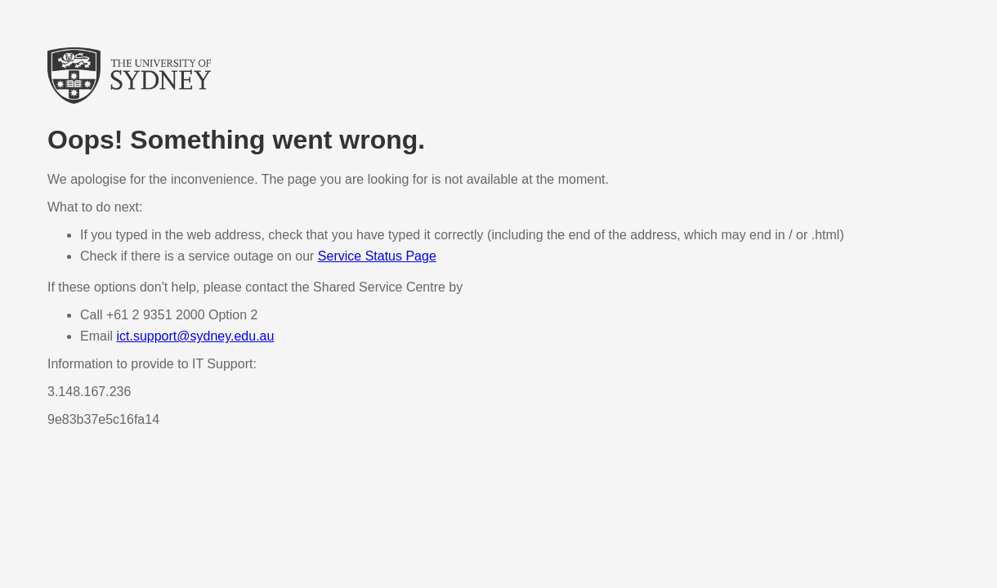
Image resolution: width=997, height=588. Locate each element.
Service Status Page (377, 256)
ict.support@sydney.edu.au (195, 336)
